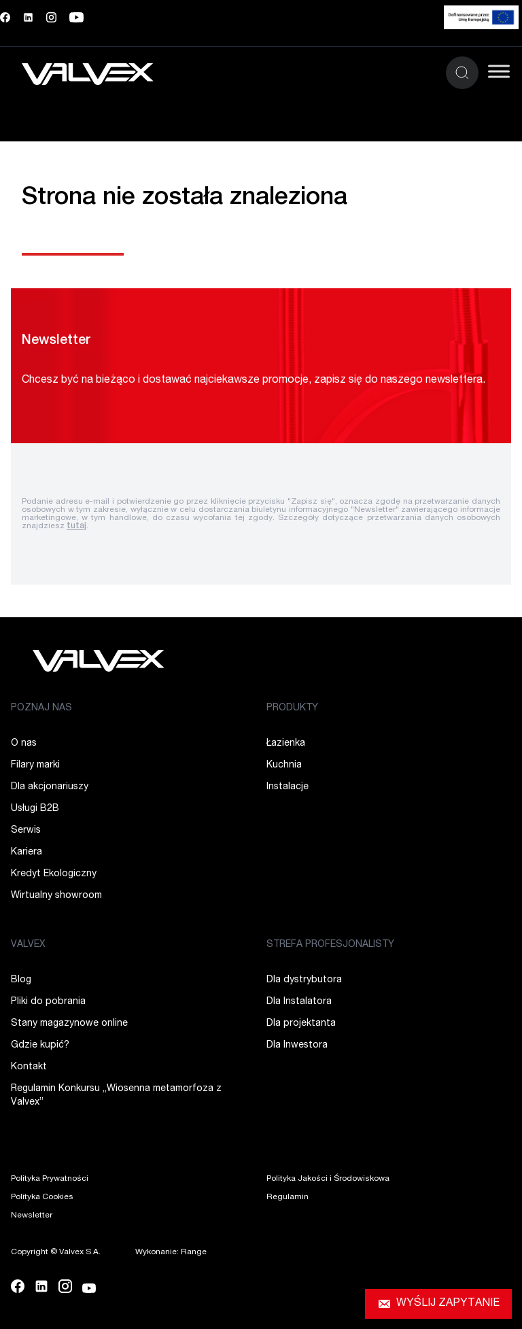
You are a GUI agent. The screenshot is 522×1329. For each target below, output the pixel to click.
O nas (24, 743)
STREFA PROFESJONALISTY (330, 945)
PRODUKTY (292, 708)
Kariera (26, 852)
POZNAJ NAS (41, 708)
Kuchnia (284, 765)
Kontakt (29, 1067)
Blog (21, 980)
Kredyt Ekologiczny (54, 874)
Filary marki (35, 765)
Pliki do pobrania (48, 1002)
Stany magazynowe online (69, 1024)
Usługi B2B (35, 809)
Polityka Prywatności (49, 1179)
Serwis (26, 830)
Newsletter (31, 1215)
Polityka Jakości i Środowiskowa (327, 1179)
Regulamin (287, 1197)
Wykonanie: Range (171, 1252)
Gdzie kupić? (40, 1045)
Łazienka (285, 743)
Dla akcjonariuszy (49, 787)
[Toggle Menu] (499, 71)
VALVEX (28, 945)
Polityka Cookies (42, 1197)
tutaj (76, 526)
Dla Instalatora (299, 1002)
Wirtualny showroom (56, 896)
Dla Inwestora (297, 1045)
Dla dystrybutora (304, 980)
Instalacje (287, 787)
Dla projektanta (301, 1024)
